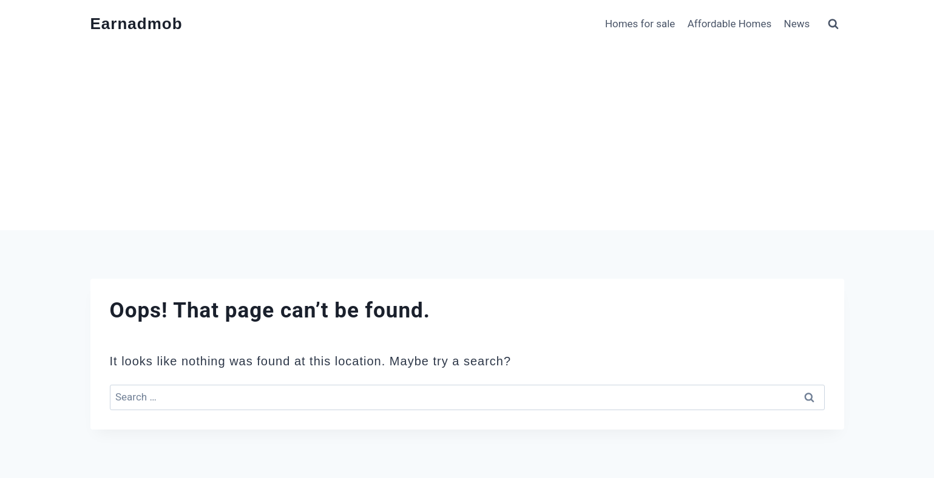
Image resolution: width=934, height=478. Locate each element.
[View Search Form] (833, 24)
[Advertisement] (467, 139)
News (797, 24)
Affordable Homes (729, 24)
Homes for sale (640, 24)
